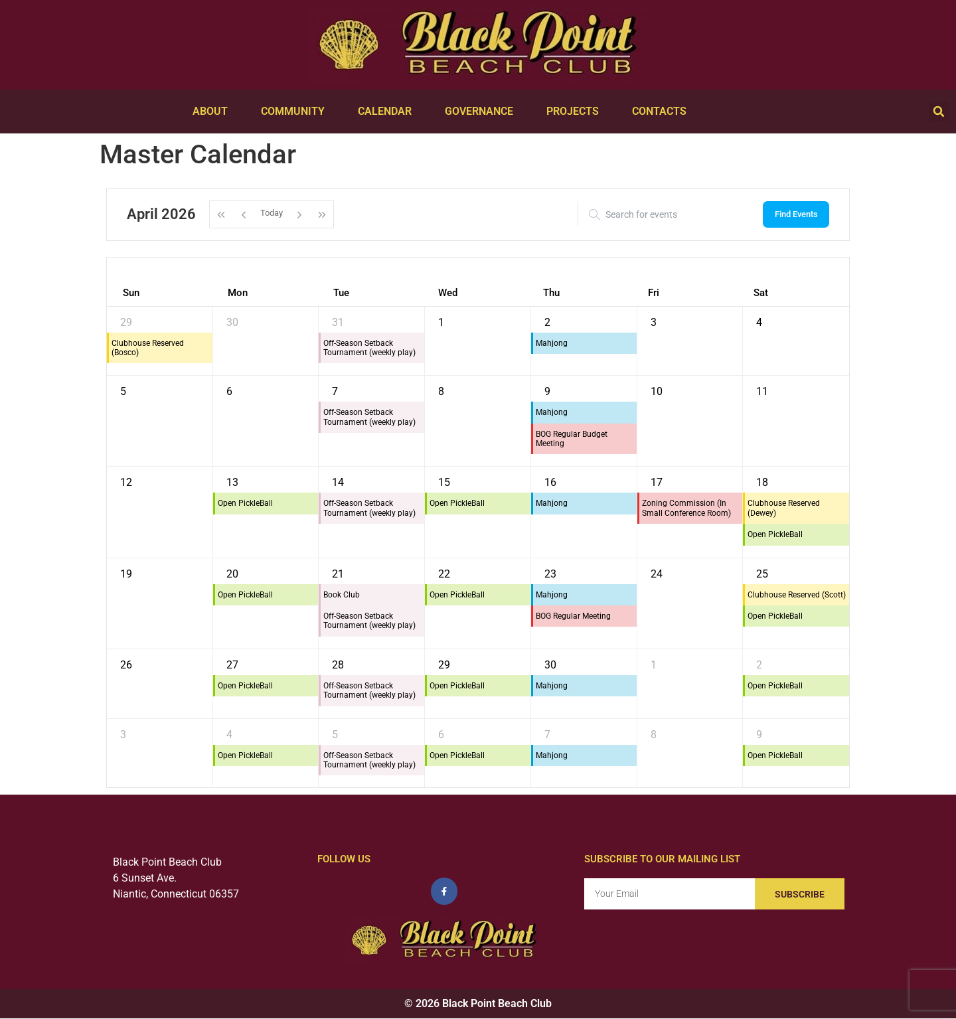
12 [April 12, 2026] (126, 482)
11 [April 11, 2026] (762, 391)
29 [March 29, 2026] (126, 322)
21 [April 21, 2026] (338, 574)
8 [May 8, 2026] (654, 734)
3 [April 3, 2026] (654, 322)
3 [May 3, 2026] (123, 734)
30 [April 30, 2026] (550, 665)
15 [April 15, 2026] (444, 482)
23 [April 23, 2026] (550, 574)
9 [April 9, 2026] (547, 391)
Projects (575, 111)
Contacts (662, 111)
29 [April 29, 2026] (444, 665)
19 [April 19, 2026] (126, 574)
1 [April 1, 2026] (441, 322)
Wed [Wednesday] (447, 293)
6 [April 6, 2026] (229, 391)
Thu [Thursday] (551, 293)
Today (271, 213)
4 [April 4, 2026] (759, 322)
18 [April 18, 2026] (762, 482)
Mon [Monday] (238, 293)
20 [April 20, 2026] (232, 574)
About (213, 111)
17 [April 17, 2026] (657, 482)
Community (296, 111)
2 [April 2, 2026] (547, 322)
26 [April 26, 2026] (126, 665)
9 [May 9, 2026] (759, 734)
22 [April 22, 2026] (444, 574)
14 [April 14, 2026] (338, 482)
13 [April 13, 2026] (232, 482)
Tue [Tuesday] (341, 293)
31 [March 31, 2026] (338, 322)
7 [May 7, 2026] (547, 734)
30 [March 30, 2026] (232, 322)
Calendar (388, 111)
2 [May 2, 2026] (759, 665)
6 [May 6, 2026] (441, 734)
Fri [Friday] (653, 293)
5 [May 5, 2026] (335, 734)
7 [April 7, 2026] (335, 391)
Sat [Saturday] (761, 293)
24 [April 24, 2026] (657, 574)
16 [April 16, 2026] (550, 482)
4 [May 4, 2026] (229, 734)
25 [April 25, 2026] (762, 574)
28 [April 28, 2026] (338, 665)
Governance (482, 111)
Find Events (796, 214)
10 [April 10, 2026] (657, 391)
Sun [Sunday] (131, 293)
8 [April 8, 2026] (441, 391)
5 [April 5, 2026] (123, 391)
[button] (939, 111)
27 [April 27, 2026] (232, 665)
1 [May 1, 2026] (654, 665)
